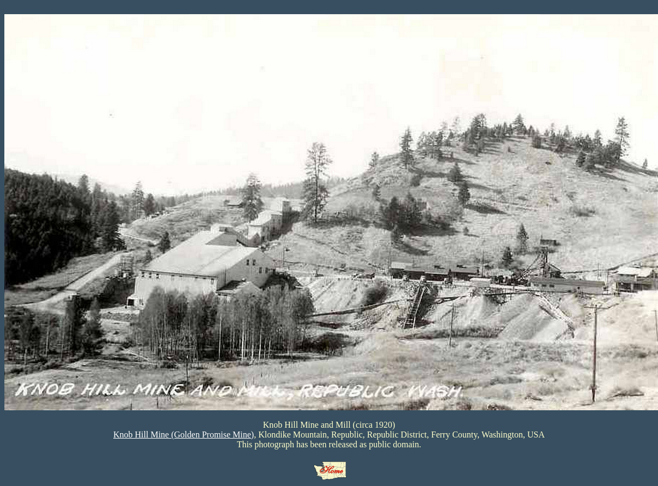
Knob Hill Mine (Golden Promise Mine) (183, 434)
